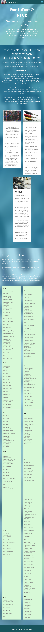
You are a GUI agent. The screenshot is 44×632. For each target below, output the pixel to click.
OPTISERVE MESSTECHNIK (12, 2)
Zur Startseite (18, 627)
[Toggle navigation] (42, 1)
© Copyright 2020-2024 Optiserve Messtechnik (22, 629)
